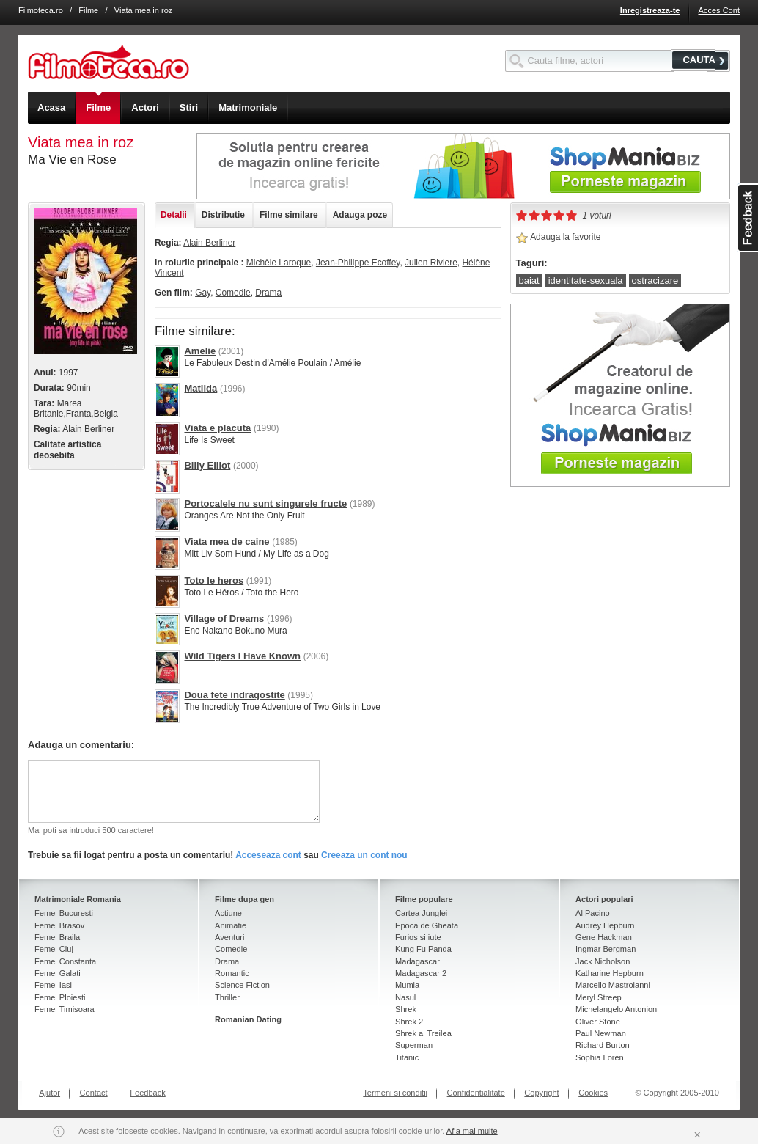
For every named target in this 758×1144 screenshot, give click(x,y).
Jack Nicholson (602, 961)
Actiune (228, 913)
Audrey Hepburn (604, 925)
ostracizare (655, 280)
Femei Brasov (59, 925)
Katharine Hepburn (609, 973)
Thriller (227, 997)
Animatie (230, 925)
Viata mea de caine (226, 541)
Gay (202, 292)
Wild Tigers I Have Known (242, 655)
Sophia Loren (599, 1057)
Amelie (200, 350)
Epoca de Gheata (426, 925)
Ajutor (49, 1092)
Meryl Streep (598, 997)
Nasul (405, 997)
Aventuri (229, 937)
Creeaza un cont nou (364, 855)
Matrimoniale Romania (77, 899)
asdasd (747, 217)
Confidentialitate (476, 1092)
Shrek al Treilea (423, 1033)
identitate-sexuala (585, 280)
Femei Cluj (53, 949)
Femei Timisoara (64, 1009)
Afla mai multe (472, 1130)
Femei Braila (57, 937)
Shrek (405, 1009)
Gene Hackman (603, 937)
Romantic (232, 973)
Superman (414, 1045)
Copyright (541, 1092)
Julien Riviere (431, 262)
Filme (88, 10)
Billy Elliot (207, 465)
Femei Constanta (65, 961)
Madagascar (417, 961)
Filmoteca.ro (40, 10)
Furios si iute (418, 937)
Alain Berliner (209, 243)
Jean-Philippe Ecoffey (358, 262)
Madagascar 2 (420, 973)
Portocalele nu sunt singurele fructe (265, 503)
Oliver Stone (597, 1021)
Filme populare (424, 899)
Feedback (148, 1092)
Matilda (200, 388)
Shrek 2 (409, 1021)
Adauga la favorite (565, 237)
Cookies (593, 1092)
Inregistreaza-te (650, 10)
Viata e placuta (217, 427)
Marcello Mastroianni (612, 984)
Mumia (407, 984)
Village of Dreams (224, 618)
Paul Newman (600, 1033)
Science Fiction (242, 984)
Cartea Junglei (421, 913)
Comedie (233, 292)
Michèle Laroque (278, 262)
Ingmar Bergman (605, 949)
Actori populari (604, 899)
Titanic (407, 1057)
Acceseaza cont (268, 855)
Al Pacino (592, 913)
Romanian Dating (248, 1019)
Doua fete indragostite (234, 694)
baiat (529, 280)
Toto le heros (213, 580)
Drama (268, 292)
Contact (94, 1092)
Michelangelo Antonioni (617, 1009)
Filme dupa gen (244, 899)
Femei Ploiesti (59, 997)
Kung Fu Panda (423, 949)
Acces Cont (719, 10)
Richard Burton (602, 1045)
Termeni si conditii (395, 1092)
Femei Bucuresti (63, 913)
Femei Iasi (53, 984)
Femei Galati (57, 973)
